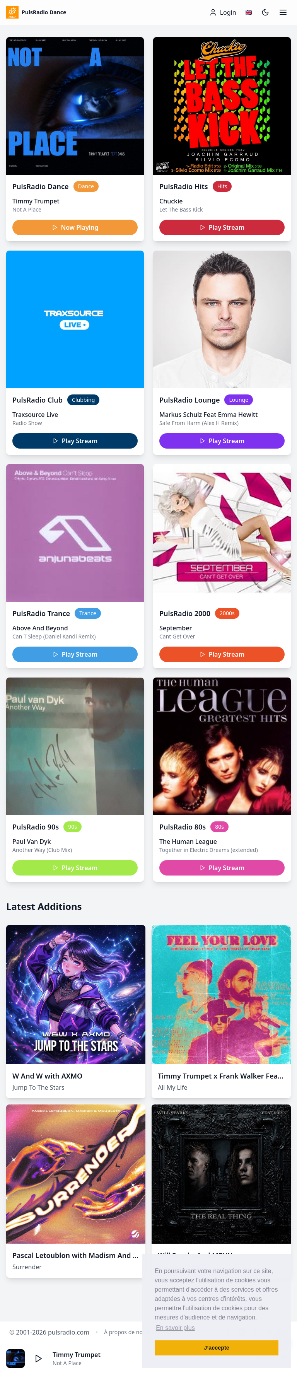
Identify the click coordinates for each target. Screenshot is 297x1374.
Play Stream (222, 227)
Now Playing (75, 227)
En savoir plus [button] (175, 1328)
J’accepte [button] (216, 1348)
